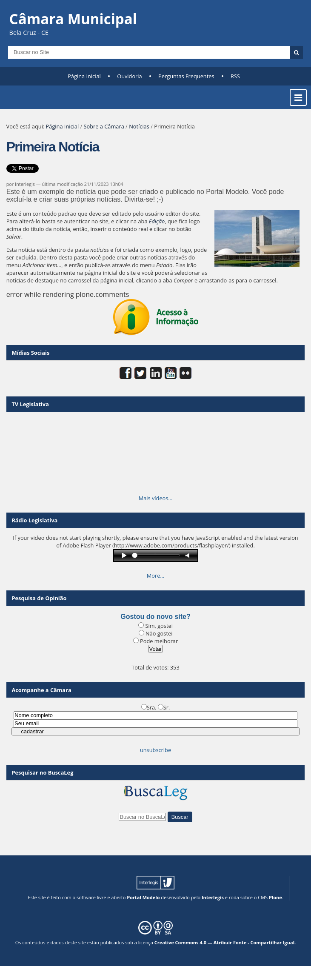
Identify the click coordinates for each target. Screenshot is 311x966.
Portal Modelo (143, 897)
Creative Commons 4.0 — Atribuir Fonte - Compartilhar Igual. (225, 942)
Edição (157, 221)
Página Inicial (84, 76)
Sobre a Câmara (104, 126)
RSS (235, 76)
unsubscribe (155, 750)
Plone (275, 897)
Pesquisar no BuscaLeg (42, 772)
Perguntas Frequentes (186, 76)
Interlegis (213, 897)
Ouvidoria (129, 76)
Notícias (139, 126)
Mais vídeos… (156, 498)
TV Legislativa (30, 404)
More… (156, 575)
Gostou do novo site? (155, 616)
